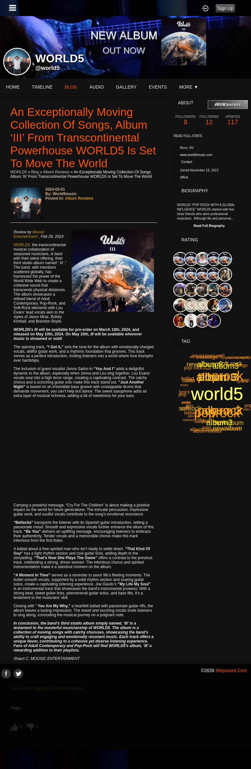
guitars (186, 402)
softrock (190, 408)
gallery (126, 87)
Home (13, 87)
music (184, 385)
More (188, 87)
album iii (194, 416)
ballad (188, 380)
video (246, 409)
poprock (220, 376)
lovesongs (237, 365)
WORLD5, (22, 245)
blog (71, 87)
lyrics (205, 420)
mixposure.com (231, 670)
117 (232, 120)
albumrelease (204, 429)
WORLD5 (18, 172)
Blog (35, 172)
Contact (186, 162)
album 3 (222, 410)
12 (209, 120)
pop (245, 380)
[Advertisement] (125, 723)
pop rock (193, 367)
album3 (225, 365)
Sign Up (225, 8)
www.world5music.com (196, 155)
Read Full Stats (188, 136)
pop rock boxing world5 (206, 357)
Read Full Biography (209, 226)
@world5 (47, 68)
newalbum (229, 422)
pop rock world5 (238, 357)
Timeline (42, 87)
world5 (217, 394)
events (158, 87)
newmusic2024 (230, 429)
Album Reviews (56, 172)
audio (96, 87)
